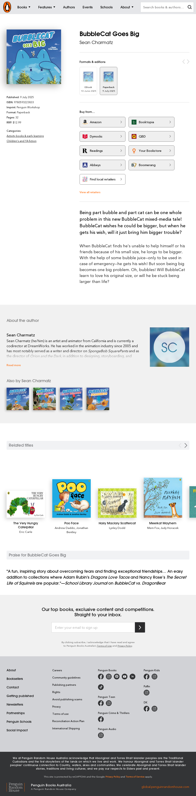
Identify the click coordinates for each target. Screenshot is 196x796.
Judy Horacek (170, 528)
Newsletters (15, 704)
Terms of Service (135, 776)
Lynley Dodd (117, 528)
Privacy (56, 706)
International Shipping (66, 728)
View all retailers (90, 192)
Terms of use (60, 714)
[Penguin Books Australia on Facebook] (101, 676)
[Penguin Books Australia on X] (117, 676)
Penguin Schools (19, 722)
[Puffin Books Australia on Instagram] (146, 692)
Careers (57, 670)
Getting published (20, 696)
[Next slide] (186, 445)
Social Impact (17, 730)
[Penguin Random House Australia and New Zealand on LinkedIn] (132, 676)
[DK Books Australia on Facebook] (146, 709)
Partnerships (16, 713)
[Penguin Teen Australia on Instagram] (109, 703)
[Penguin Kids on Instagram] (154, 676)
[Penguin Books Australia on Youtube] (124, 676)
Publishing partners (64, 685)
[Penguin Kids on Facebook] (146, 676)
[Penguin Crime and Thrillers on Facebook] (101, 719)
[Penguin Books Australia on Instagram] (109, 676)
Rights (56, 692)
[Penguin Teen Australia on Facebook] (101, 703)
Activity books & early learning (25, 136)
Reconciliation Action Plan (68, 721)
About (11, 670)
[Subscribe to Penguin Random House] (140, 627)
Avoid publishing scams (67, 699)
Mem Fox (153, 528)
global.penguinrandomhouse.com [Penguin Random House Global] (165, 786)
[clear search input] (190, 7)
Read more (14, 365)
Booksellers (15, 679)
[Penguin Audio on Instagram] (101, 735)
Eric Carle (25, 532)
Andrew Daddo (65, 528)
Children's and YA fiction (21, 141)
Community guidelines (66, 677)
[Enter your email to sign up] (93, 627)
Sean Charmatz (96, 42)
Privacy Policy (125, 645)
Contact (13, 687)
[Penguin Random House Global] (19, 786)
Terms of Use (104, 645)
